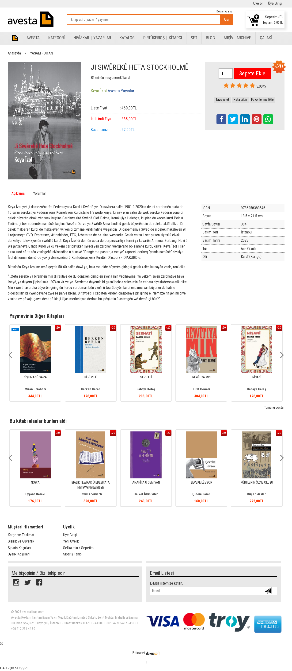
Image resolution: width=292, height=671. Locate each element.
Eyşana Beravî (35, 494)
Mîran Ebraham (35, 389)
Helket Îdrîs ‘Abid (146, 494)
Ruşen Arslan (256, 494)
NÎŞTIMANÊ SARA (35, 377)
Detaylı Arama (224, 11)
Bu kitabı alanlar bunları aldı (38, 421)
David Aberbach (91, 494)
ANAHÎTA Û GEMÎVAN (146, 483)
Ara (226, 19)
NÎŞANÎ (256, 377)
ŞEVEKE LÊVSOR (201, 483)
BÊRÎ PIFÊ (90, 377)
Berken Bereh (91, 389)
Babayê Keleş (146, 389)
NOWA (35, 483)
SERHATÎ (146, 377)
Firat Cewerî (201, 389)
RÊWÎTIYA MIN (201, 377)
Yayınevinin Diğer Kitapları (37, 316)
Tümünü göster (274, 408)
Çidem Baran (201, 494)
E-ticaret (138, 653)
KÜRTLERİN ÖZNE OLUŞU (257, 483)
